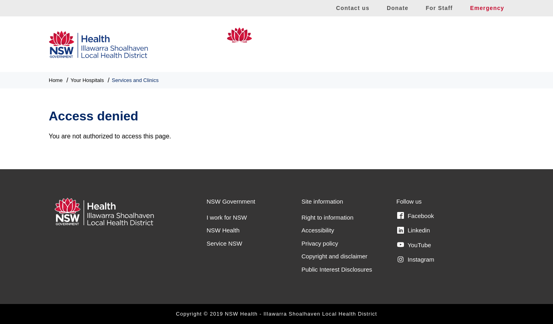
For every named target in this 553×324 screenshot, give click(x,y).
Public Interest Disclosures (337, 269)
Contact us (353, 8)
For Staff (439, 8)
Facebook (415, 215)
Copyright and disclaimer (335, 256)
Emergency (487, 8)
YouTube (414, 244)
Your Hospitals (87, 80)
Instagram (415, 259)
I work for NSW (227, 217)
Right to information (328, 217)
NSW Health (223, 230)
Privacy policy (320, 243)
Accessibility (318, 230)
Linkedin (413, 230)
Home (56, 80)
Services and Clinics (135, 80)
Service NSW (224, 243)
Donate (397, 8)
